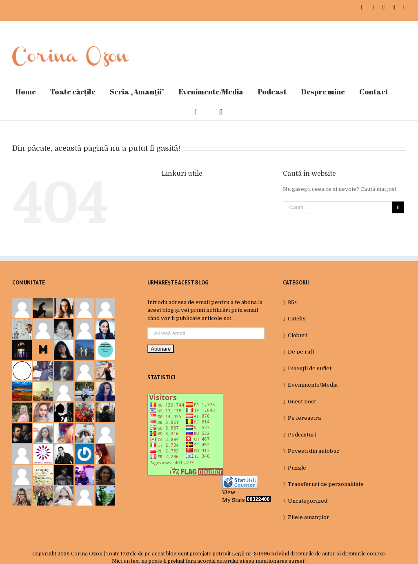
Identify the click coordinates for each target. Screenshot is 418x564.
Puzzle (297, 468)
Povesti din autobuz (314, 451)
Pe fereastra (304, 418)
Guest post (302, 401)
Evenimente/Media (313, 385)
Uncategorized (307, 501)
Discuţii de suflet (309, 368)
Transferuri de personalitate (326, 484)
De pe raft (301, 352)
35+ (292, 302)
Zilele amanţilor (308, 517)
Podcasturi (302, 435)
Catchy (297, 319)
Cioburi (297, 335)
